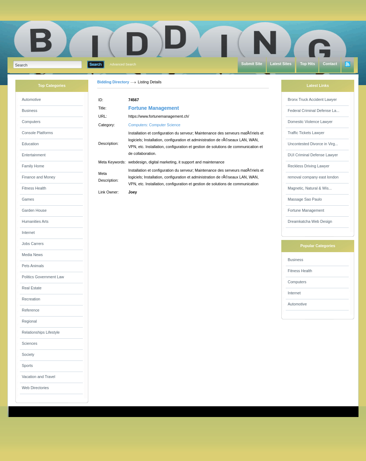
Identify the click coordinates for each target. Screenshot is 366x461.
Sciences (29, 343)
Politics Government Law (43, 277)
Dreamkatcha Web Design (310, 221)
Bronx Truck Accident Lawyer (312, 99)
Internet (28, 232)
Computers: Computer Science (154, 125)
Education (30, 144)
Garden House (34, 210)
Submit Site (251, 64)
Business (29, 110)
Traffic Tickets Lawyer (306, 133)
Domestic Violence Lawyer (310, 121)
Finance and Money (38, 177)
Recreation (31, 299)
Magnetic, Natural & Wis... (310, 188)
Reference (30, 310)
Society (28, 354)
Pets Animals (33, 266)
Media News (32, 254)
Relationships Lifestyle (41, 332)
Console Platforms (37, 133)
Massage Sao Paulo (305, 199)
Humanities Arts (35, 221)
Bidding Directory (113, 82)
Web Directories (35, 388)
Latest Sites (281, 64)
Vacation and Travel (38, 376)
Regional (29, 321)
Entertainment (33, 155)
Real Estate (31, 288)
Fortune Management (153, 108)
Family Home (33, 166)
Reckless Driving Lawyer (309, 166)
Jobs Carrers (33, 243)
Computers (31, 121)
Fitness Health (34, 188)
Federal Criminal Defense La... (314, 110)
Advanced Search (123, 64)
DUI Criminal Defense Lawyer (313, 155)
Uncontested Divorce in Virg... (313, 144)
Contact (330, 64)
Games (28, 199)
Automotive (31, 99)
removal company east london (313, 177)
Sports (27, 365)
